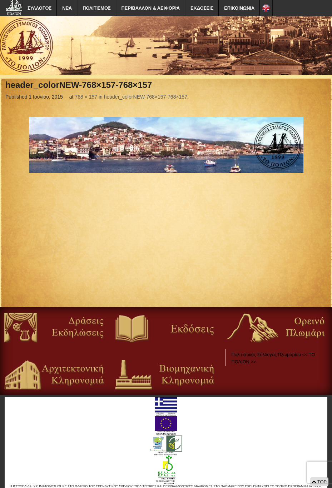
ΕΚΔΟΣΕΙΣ (201, 8)
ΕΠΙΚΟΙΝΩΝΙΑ (239, 8)
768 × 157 (86, 97)
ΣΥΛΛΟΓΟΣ (39, 8)
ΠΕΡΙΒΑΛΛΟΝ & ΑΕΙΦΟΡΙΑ (151, 8)
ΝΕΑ (67, 8)
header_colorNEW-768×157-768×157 (145, 97)
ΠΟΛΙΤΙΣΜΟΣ (96, 8)
